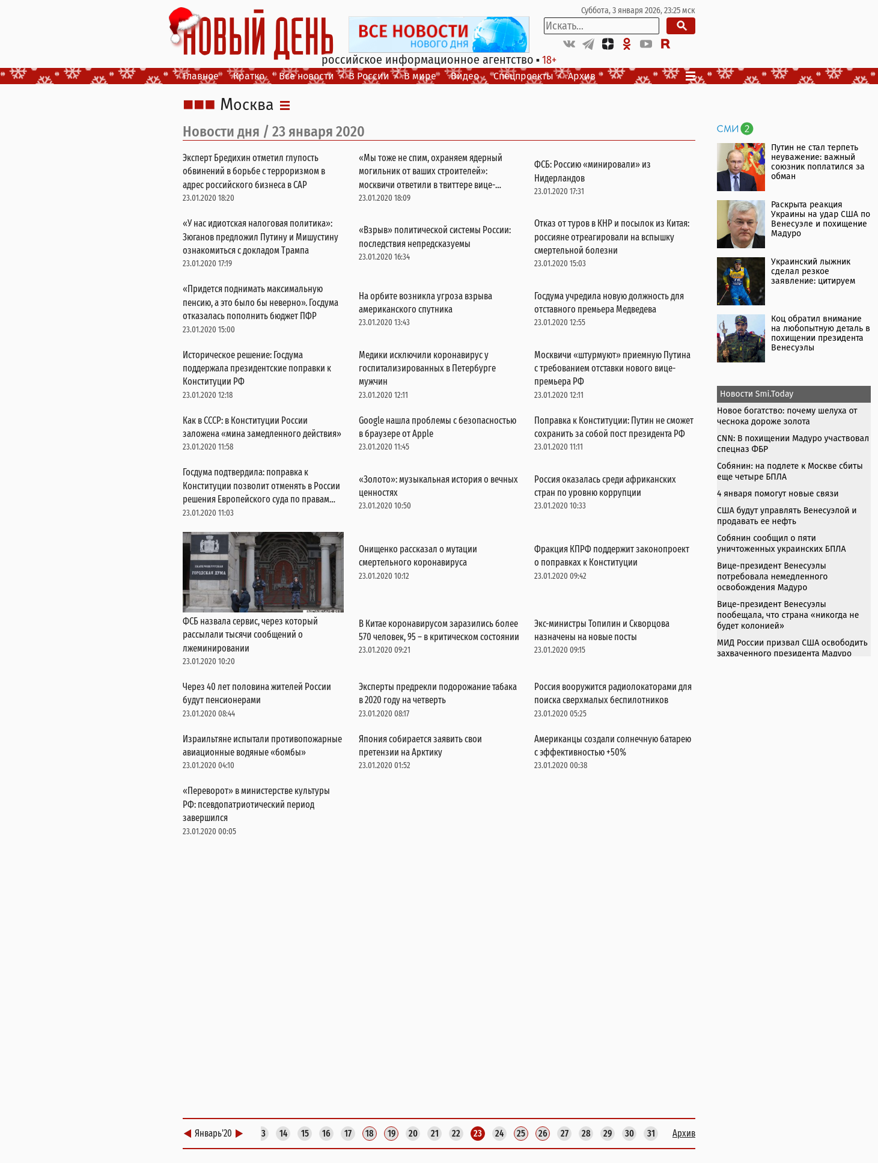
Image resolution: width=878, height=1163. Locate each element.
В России (369, 76)
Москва (247, 105)
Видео (465, 76)
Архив (582, 76)
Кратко (248, 76)
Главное (201, 76)
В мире (420, 76)
